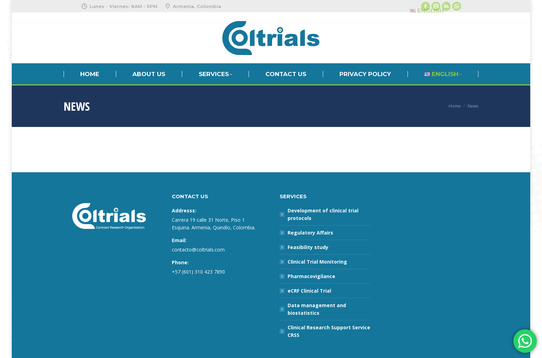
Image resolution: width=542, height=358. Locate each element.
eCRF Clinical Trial (309, 290)
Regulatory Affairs (310, 232)
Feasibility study (308, 247)
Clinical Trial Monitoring (317, 261)
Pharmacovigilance (311, 276)
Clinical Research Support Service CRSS (329, 331)
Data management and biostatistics (317, 309)
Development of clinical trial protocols (323, 214)
